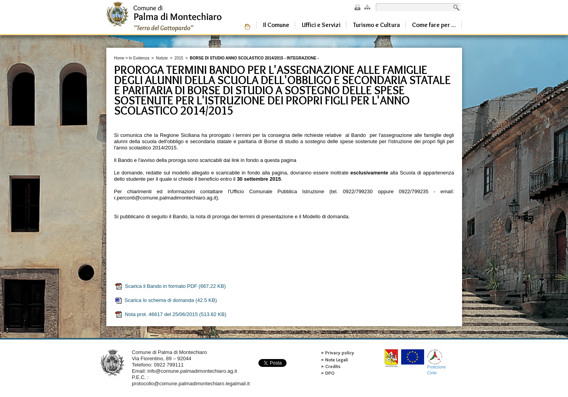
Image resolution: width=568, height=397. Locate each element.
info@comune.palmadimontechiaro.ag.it (192, 371)
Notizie (162, 58)
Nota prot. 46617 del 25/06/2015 (170, 314)
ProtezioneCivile (436, 362)
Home (119, 58)
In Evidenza (139, 58)
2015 (178, 58)
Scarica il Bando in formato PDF (170, 286)
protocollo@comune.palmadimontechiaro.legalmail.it (191, 383)
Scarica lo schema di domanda (166, 300)
